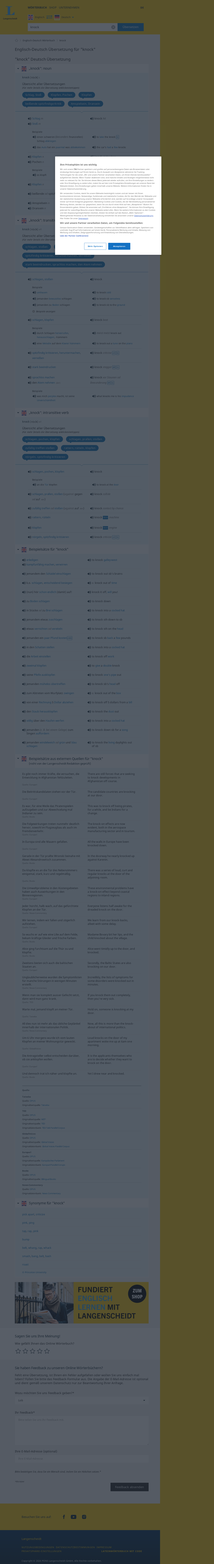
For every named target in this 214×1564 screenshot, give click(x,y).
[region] (108, 205)
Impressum (83, 218)
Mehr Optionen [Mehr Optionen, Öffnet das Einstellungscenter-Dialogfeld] (95, 246)
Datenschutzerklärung (143, 215)
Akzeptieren (119, 246)
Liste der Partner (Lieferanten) (74, 235)
